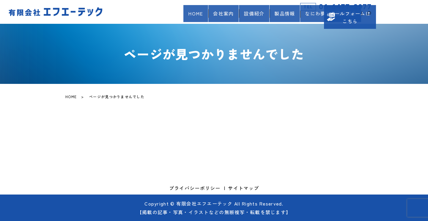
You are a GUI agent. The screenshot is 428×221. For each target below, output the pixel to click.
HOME (175, 16)
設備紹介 (242, 16)
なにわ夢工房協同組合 (328, 16)
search (369, 16)
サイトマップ (243, 188)
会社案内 (207, 16)
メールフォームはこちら (407, 12)
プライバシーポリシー (195, 188)
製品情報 (278, 16)
